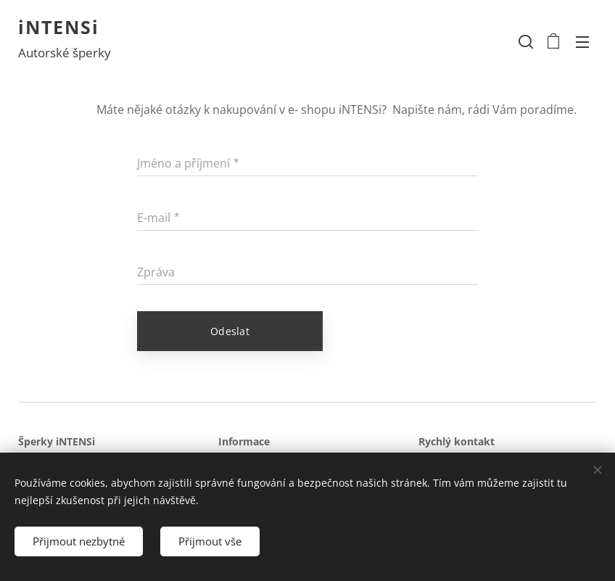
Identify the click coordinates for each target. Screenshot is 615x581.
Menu (582, 42)
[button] (524, 41)
